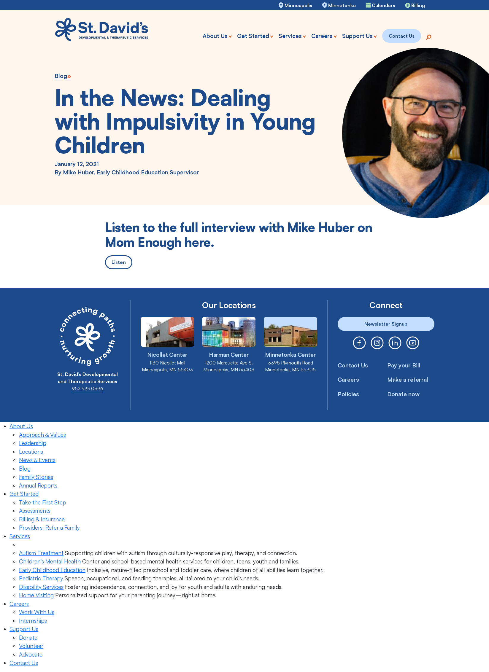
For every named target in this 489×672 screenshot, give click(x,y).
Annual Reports (38, 485)
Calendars (383, 5)
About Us (21, 426)
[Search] (428, 36)
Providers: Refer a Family (49, 527)
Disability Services (41, 586)
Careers (348, 379)
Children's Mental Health (50, 561)
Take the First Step (42, 502)
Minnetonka (342, 5)
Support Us (23, 629)
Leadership (32, 443)
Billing (418, 5)
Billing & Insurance (42, 519)
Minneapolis (298, 5)
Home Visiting (36, 595)
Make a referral (407, 379)
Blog (61, 75)
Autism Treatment (41, 553)
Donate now (403, 394)
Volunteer (31, 645)
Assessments (34, 510)
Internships (33, 620)
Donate (28, 637)
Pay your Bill (403, 365)
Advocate (30, 654)
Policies (348, 394)
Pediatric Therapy (41, 578)
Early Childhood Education (52, 570)
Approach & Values (42, 434)
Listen (119, 262)
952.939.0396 (87, 388)
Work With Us (36, 612)
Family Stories (36, 476)
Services (19, 536)
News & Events (37, 460)
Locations (31, 451)
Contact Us (353, 365)
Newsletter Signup (385, 324)
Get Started (24, 493)
